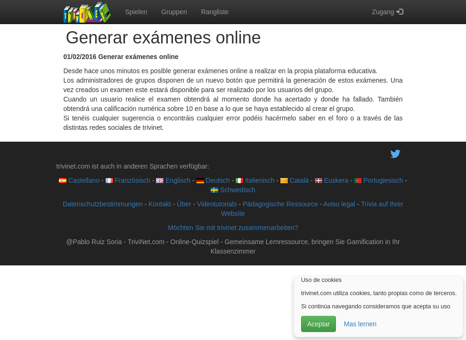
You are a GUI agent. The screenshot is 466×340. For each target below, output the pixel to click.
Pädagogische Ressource (280, 204)
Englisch (173, 180)
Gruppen (174, 12)
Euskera (331, 180)
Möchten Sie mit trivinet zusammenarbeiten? (233, 227)
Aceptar (318, 324)
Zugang (387, 12)
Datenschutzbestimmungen (103, 204)
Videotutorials (217, 204)
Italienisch (255, 180)
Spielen (136, 12)
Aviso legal (339, 204)
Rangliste (215, 12)
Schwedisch (233, 190)
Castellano (79, 180)
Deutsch (213, 180)
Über (184, 204)
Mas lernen (360, 324)
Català (294, 180)
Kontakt (159, 204)
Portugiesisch (378, 180)
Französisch (128, 180)
